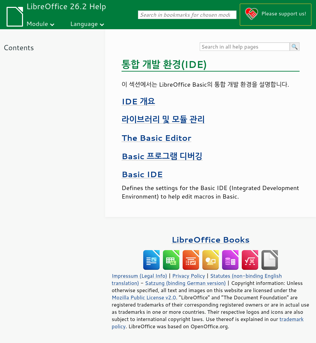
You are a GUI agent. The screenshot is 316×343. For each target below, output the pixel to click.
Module (37, 23)
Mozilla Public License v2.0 (144, 297)
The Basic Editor (156, 137)
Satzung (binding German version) (185, 283)
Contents (18, 47)
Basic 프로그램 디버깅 (162, 156)
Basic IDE (142, 174)
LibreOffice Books (210, 239)
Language (84, 23)
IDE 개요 (138, 101)
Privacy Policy (188, 275)
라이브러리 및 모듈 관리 (163, 119)
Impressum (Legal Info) (139, 275)
